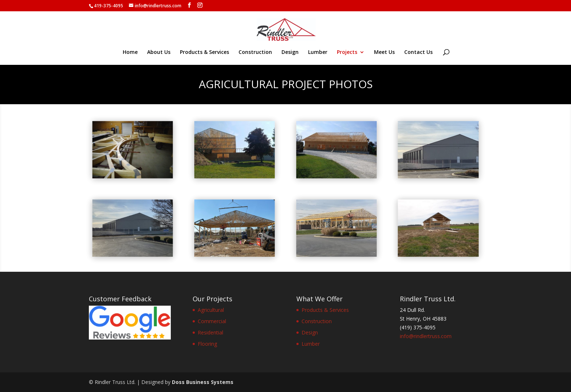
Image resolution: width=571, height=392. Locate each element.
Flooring (207, 343)
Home (130, 52)
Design (290, 52)
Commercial (212, 321)
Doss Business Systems (202, 382)
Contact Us (418, 52)
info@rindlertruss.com (426, 336)
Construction (255, 52)
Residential (210, 332)
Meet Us (384, 52)
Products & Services (204, 52)
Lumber (317, 52)
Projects (347, 52)
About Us (158, 52)
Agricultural (211, 309)
